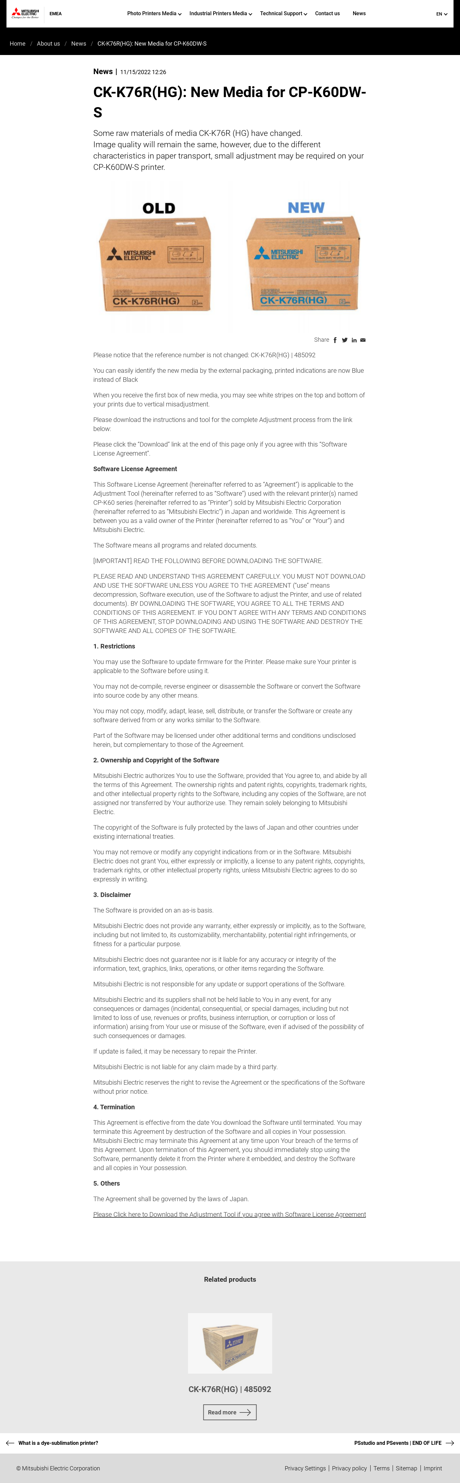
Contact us (327, 13)
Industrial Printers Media (221, 13)
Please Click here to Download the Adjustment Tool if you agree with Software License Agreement (229, 1214)
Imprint (433, 1468)
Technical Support (283, 13)
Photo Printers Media (154, 13)
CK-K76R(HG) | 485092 (230, 1389)
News (359, 13)
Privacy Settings (305, 1468)
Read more (222, 1412)
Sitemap (406, 1468)
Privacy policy (349, 1468)
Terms (382, 1468)
